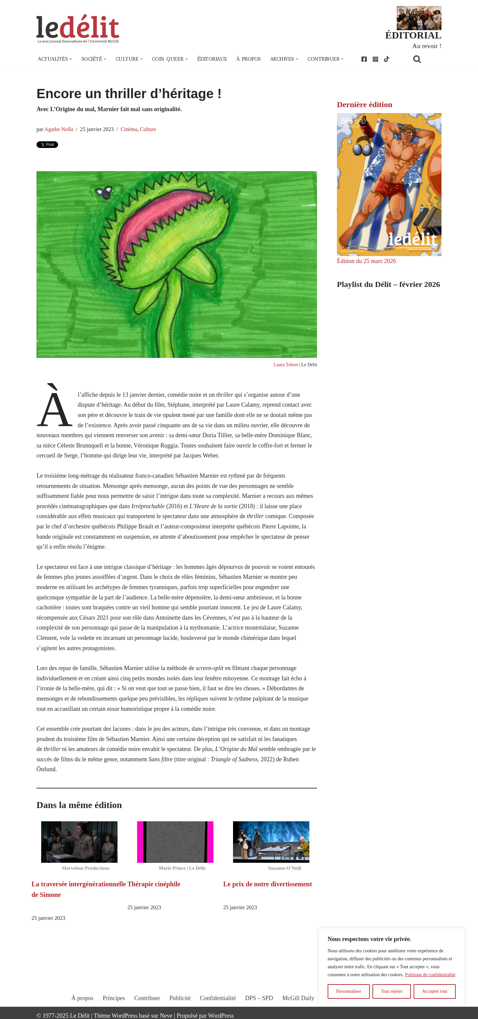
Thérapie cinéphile (153, 884)
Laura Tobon (286, 364)
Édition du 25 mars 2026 (366, 261)
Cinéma (128, 129)
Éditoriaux (212, 59)
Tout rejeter (391, 991)
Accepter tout (434, 991)
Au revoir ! (426, 45)
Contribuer (147, 998)
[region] (392, 967)
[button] (70, 59)
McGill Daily (298, 998)
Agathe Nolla (58, 129)
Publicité (180, 998)
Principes (114, 998)
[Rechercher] (425, 59)
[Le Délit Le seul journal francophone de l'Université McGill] (78, 28)
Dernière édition (364, 104)
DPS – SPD (259, 998)
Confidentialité (218, 998)
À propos (248, 59)
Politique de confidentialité (430, 974)
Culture (148, 129)
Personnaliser (348, 991)
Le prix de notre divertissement (267, 884)
